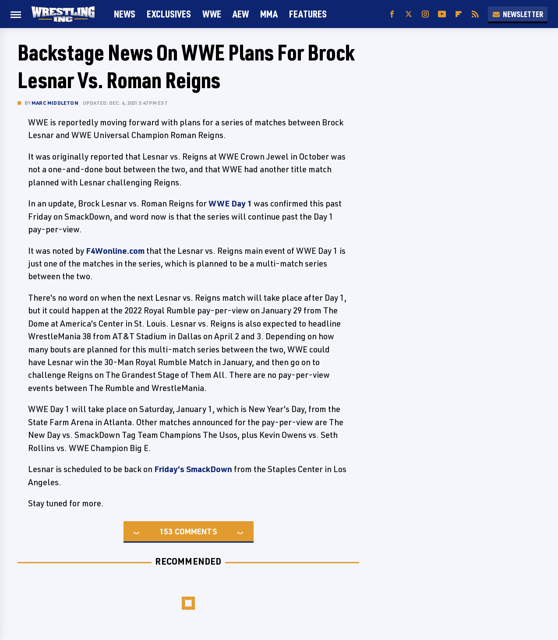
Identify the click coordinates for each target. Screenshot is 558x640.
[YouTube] (442, 14)
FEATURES (308, 14)
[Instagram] (425, 14)
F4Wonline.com (115, 250)
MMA (269, 14)
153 (166, 531)
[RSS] (475, 14)
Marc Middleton (55, 103)
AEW (241, 14)
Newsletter (517, 14)
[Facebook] (392, 14)
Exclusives (169, 14)
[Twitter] (409, 14)
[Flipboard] (459, 14)
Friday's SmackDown (193, 469)
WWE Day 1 (230, 203)
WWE (211, 14)
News (124, 14)
